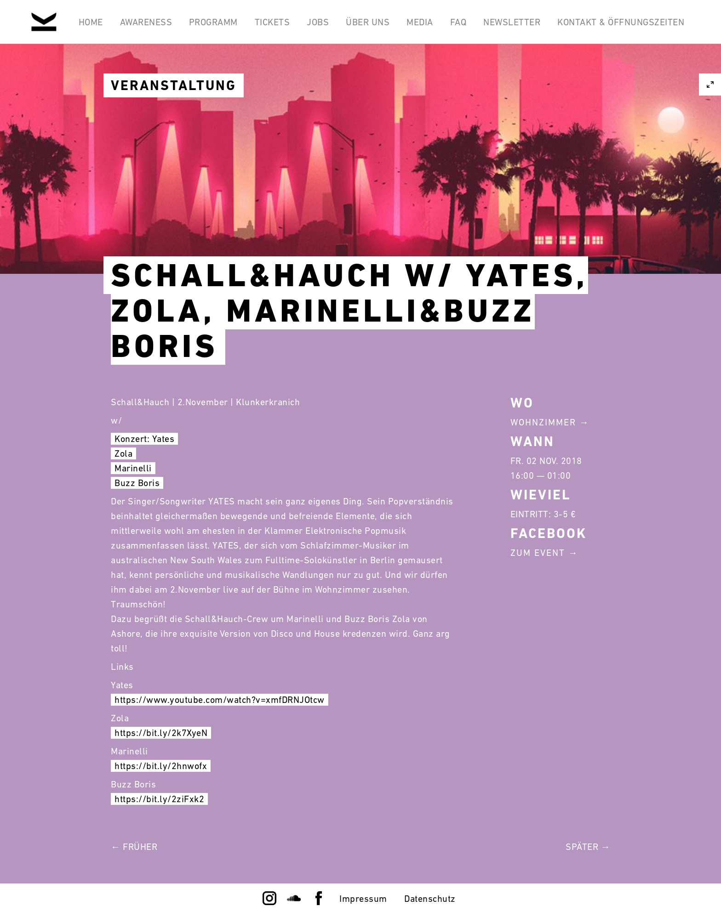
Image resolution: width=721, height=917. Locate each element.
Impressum (363, 899)
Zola (123, 453)
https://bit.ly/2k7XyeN (160, 733)
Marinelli (133, 468)
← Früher (134, 847)
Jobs (317, 22)
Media (419, 22)
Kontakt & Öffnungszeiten (620, 22)
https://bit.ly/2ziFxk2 (159, 799)
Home (88, 22)
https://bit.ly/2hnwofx (160, 766)
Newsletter (511, 22)
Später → (588, 847)
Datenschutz (430, 899)
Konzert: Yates (144, 439)
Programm (211, 22)
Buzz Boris (137, 483)
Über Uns (367, 22)
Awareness (144, 22)
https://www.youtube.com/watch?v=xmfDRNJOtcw (219, 700)
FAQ (458, 22)
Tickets (271, 22)
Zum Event (537, 553)
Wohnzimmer (543, 422)
